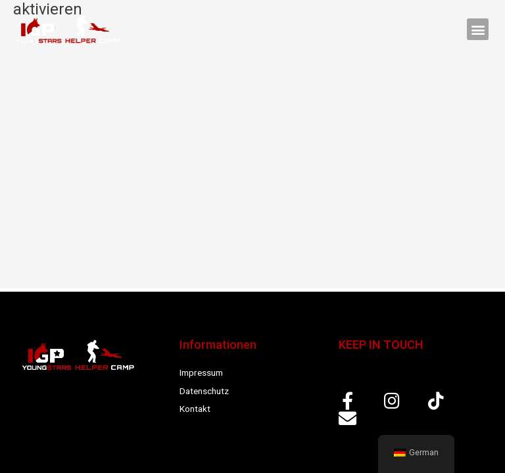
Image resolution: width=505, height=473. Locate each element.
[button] (478, 29)
